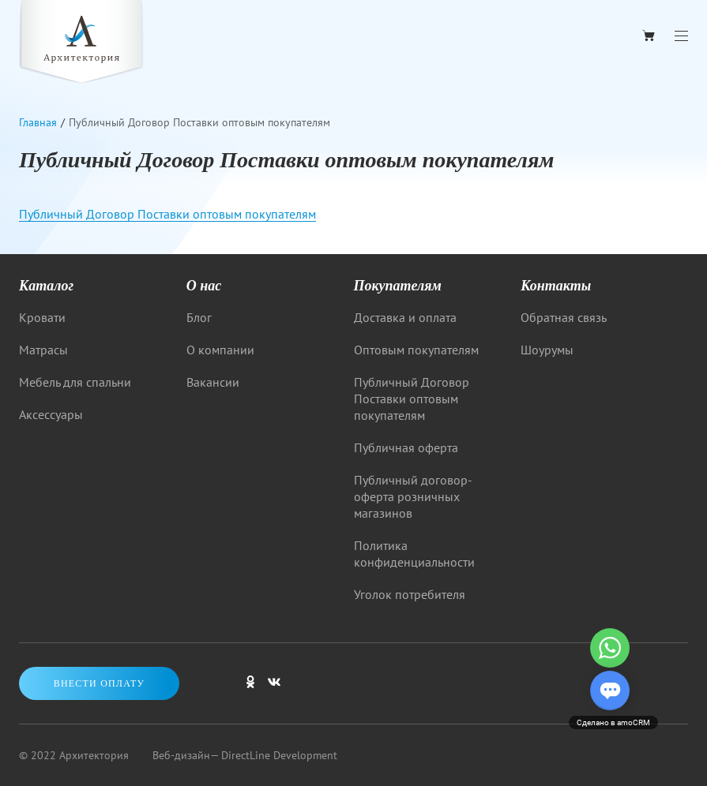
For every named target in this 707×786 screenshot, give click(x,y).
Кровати (42, 317)
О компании (220, 349)
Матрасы (43, 349)
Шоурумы (547, 349)
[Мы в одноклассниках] (250, 689)
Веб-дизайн (181, 755)
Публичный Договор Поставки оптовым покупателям (167, 214)
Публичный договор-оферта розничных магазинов (413, 496)
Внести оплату (99, 683)
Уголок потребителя (409, 594)
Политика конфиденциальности (414, 553)
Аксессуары (51, 414)
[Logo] (81, 43)
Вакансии (212, 382)
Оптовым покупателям (416, 349)
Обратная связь (564, 317)
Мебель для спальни (75, 382)
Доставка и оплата (405, 317)
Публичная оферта (406, 447)
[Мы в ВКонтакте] (274, 689)
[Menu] (681, 36)
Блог (199, 317)
